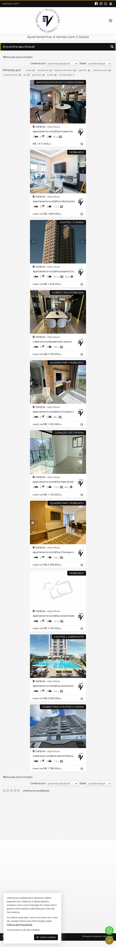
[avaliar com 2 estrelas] (7, 797)
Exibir (83, 63)
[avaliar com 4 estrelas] (15, 797)
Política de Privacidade (19, 925)
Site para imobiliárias (91, 943)
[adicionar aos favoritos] (87, 144)
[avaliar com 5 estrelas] (18, 797)
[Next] (86, 101)
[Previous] (30, 101)
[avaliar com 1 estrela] (4, 797)
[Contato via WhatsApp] (109, 930)
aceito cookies (46, 937)
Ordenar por (38, 63)
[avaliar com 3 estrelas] (11, 797)
